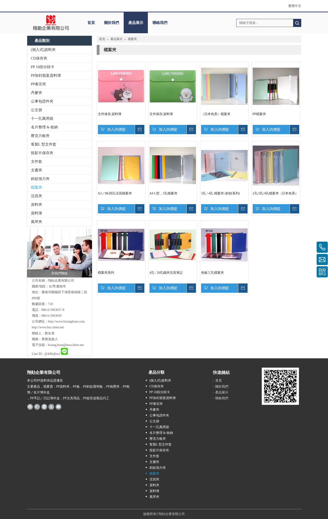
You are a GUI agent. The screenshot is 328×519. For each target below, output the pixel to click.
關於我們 (111, 23)
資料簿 (36, 213)
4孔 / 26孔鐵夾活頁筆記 (166, 272)
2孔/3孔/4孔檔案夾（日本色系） (275, 193)
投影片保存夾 (42, 153)
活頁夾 (36, 196)
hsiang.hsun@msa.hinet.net (66, 345)
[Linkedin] (44, 407)
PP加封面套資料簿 (46, 75)
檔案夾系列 (106, 272)
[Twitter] (51, 407)
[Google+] (37, 407)
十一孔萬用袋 (42, 118)
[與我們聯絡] (59, 253)
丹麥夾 (36, 93)
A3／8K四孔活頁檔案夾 (115, 193)
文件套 (36, 161)
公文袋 (36, 110)
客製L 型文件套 (43, 144)
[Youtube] (58, 407)
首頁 (91, 23)
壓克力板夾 (40, 136)
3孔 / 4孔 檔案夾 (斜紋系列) (220, 193)
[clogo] (51, 23)
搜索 (297, 23)
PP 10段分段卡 (42, 67)
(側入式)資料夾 (43, 50)
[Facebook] (30, 407)
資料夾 (36, 204)
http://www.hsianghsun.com (66, 321)
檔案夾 (36, 187)
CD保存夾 (39, 58)
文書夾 (36, 170)
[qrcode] (280, 386)
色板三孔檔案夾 (212, 272)
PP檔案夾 (259, 114)
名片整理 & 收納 (44, 127)
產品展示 (135, 23)
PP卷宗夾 (38, 84)
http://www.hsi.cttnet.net (48, 327)
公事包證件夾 (42, 101)
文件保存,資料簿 (110, 114)
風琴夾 (36, 222)
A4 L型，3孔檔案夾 (163, 193)
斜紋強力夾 (40, 179)
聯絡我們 (159, 23)
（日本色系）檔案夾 (215, 114)
